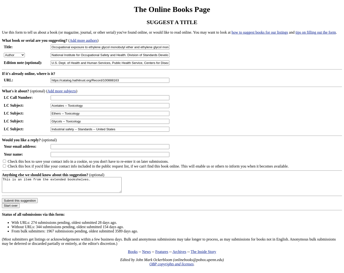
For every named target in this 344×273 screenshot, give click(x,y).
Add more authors (83, 40)
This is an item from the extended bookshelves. (69, 186)
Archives (179, 254)
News (146, 254)
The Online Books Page (172, 9)
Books (133, 254)
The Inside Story (203, 254)
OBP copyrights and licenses (171, 267)
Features (161, 254)
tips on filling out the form (316, 32)
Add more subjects (61, 91)
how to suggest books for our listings (259, 32)
